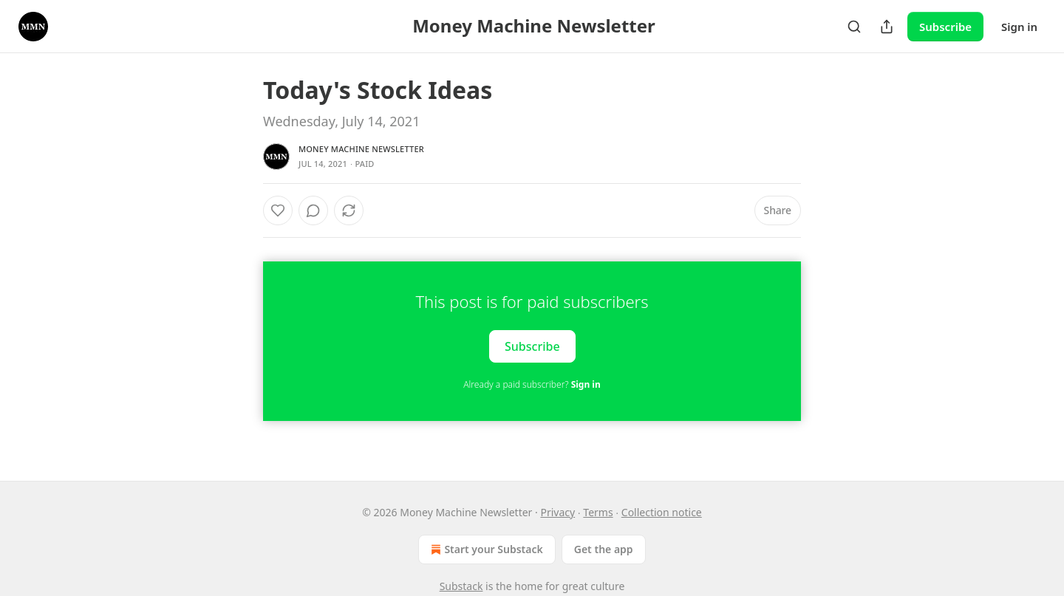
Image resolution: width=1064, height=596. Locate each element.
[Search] (854, 26)
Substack (461, 586)
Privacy (557, 512)
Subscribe (945, 26)
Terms (598, 512)
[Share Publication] (886, 26)
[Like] (278, 210)
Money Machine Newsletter (361, 148)
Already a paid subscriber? (531, 384)
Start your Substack (485, 549)
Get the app (603, 549)
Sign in (1019, 26)
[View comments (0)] (313, 210)
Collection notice (661, 512)
